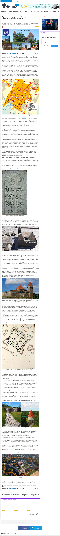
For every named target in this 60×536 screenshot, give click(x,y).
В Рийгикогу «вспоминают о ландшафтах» (10, 494)
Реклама (22, 1)
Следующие (10, 516)
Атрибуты (46, 11)
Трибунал (3, 11)
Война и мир (50, 25)
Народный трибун (13, 11)
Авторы (14, 1)
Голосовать (54, 45)
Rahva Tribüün (23, 11)
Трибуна (32, 11)
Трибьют (39, 11)
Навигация (31, 1)
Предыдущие (4, 516)
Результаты (46, 45)
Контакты (26, 1)
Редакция (18, 1)
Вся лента (54, 11)
